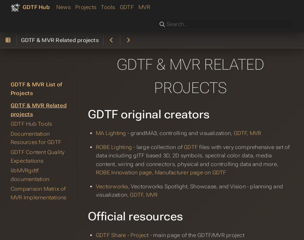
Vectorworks (112, 186)
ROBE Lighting (114, 147)
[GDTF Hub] (30, 7)
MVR (144, 7)
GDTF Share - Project (122, 235)
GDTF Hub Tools (31, 124)
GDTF (127, 7)
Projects (85, 7)
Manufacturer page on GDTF (190, 172)
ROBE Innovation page (124, 172)
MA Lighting (111, 133)
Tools (108, 7)
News (63, 7)
